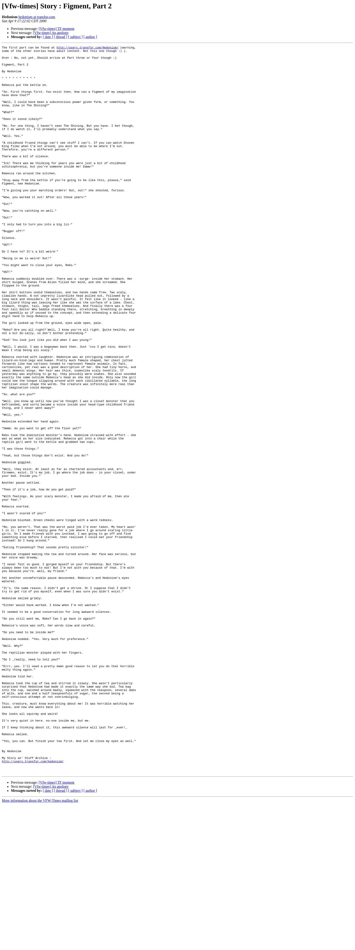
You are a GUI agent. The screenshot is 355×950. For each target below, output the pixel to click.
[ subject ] (75, 37)
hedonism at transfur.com (36, 17)
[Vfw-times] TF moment (56, 29)
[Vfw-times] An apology (51, 33)
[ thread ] (60, 37)
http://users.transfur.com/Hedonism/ (87, 48)
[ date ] (48, 37)
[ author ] (90, 37)
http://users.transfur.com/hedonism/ (33, 905)
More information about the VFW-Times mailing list (40, 946)
